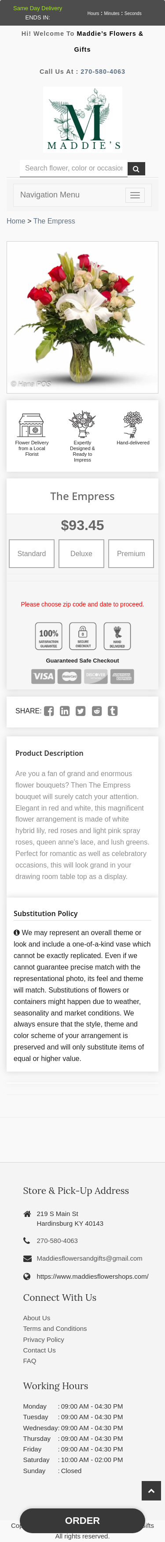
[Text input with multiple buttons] (74, 168)
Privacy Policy (43, 1339)
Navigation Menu (50, 194)
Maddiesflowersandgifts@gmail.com (90, 1258)
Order (82, 1520)
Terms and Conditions (55, 1328)
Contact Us (39, 1350)
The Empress (54, 221)
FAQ (30, 1360)
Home (16, 221)
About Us (37, 1318)
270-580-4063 (103, 71)
